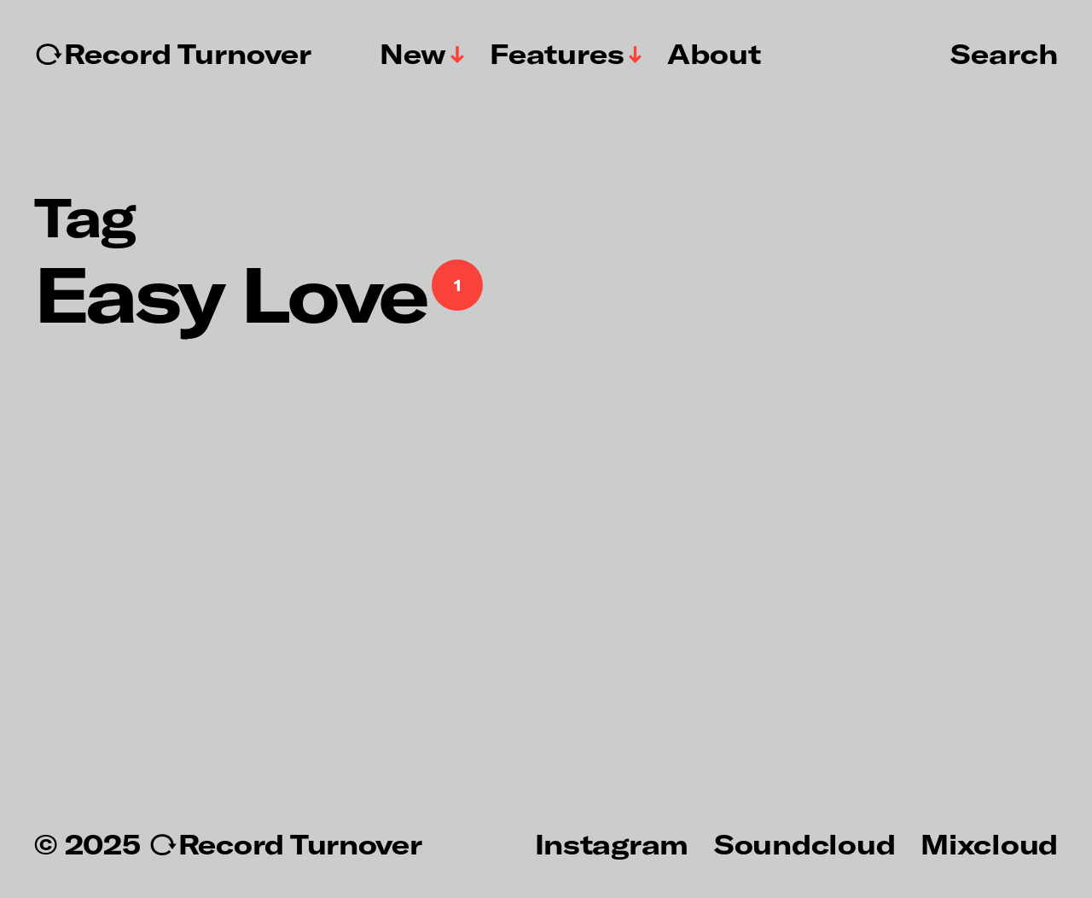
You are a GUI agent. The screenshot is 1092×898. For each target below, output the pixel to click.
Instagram (611, 843)
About (714, 53)
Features (557, 53)
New (413, 53)
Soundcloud (804, 843)
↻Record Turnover (172, 53)
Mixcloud (989, 843)
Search (1004, 53)
